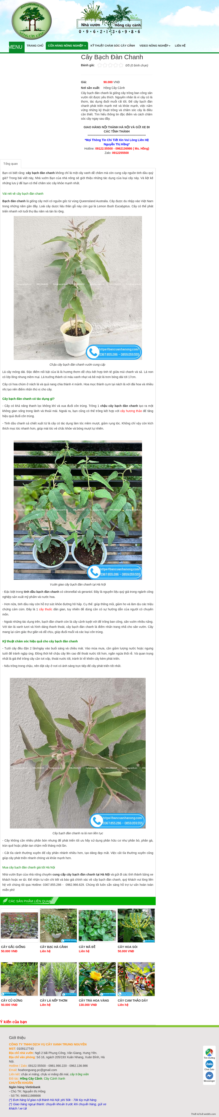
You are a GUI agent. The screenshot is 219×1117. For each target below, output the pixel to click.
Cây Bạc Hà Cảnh (54, 947)
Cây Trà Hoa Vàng (94, 1000)
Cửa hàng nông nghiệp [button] (67, 45)
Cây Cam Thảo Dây (133, 1000)
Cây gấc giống (13, 947)
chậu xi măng (30, 1074)
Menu (15, 47)
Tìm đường (209, 1054)
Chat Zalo (209, 1065)
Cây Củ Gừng (11, 1000)
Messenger (209, 1077)
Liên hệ (180, 45)
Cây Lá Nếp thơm (53, 1000)
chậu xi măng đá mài (54, 1074)
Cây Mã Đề (87, 947)
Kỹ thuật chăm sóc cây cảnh (112, 45)
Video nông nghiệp (154, 45)
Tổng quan (10, 163)
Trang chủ (35, 45)
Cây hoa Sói (128, 947)
